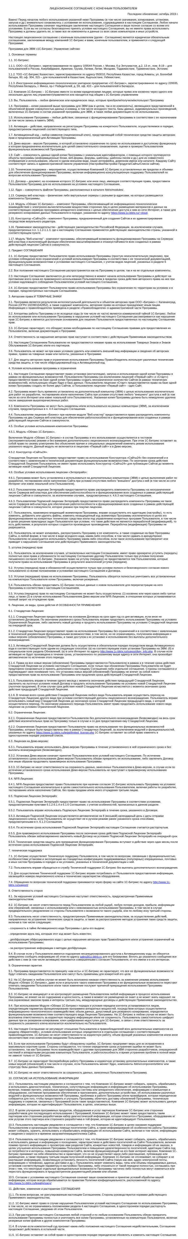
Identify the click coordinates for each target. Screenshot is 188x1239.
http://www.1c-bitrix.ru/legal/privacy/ (30, 1183)
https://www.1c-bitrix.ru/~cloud (129, 212)
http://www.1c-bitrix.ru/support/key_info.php (126, 651)
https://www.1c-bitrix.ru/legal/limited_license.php (65, 732)
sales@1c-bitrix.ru (91, 956)
